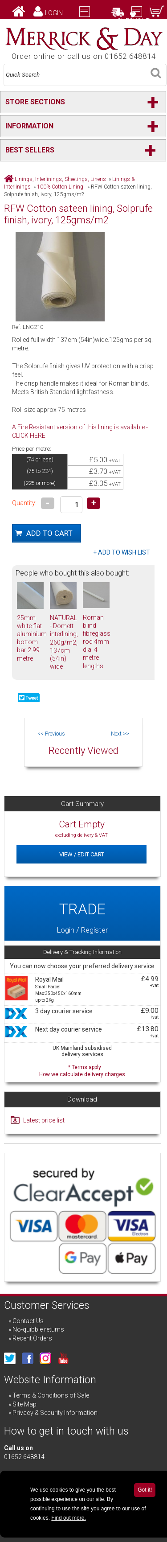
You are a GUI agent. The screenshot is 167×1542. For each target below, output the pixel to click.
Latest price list (44, 1120)
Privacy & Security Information (55, 1412)
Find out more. (68, 1518)
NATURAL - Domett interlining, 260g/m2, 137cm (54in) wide (64, 642)
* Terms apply (82, 1069)
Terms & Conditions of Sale (50, 1395)
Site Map (24, 1404)
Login (54, 12)
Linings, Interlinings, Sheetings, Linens (60, 179)
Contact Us (28, 1320)
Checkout (133, 21)
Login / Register (82, 913)
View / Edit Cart (81, 854)
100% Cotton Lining (61, 187)
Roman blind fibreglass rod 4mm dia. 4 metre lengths (96, 642)
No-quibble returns (38, 1329)
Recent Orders (32, 1338)
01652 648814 (24, 1456)
